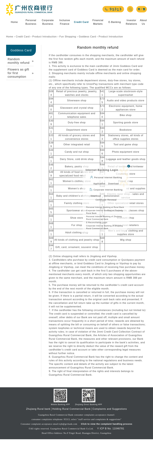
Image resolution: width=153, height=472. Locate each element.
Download (113, 183)
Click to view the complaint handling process (106, 457)
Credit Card (81, 22)
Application (99, 183)
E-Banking (114, 22)
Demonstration (111, 196)
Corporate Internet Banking (106, 189)
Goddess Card (87, 69)
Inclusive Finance (64, 22)
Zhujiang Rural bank (38, 441)
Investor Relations (131, 22)
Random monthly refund (21, 93)
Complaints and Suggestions (110, 441)
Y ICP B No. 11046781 (110, 461)
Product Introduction (44, 69)
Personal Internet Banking (106, 177)
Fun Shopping (67, 69)
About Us (143, 22)
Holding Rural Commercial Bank (71, 441)
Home (14, 22)
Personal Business (30, 22)
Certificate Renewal (106, 200)
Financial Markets (97, 22)
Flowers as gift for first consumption (21, 106)
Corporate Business (48, 22)
